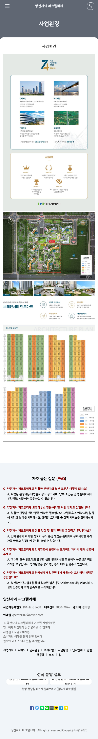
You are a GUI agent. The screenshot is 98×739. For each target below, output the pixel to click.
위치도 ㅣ (23, 650)
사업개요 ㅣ (10, 650)
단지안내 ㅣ (79, 650)
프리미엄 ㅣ (50, 650)
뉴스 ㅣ (53, 654)
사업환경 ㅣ (65, 650)
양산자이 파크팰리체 (49, 6)
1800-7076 (57, 607)
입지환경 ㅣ (36, 650)
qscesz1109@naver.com (23, 615)
